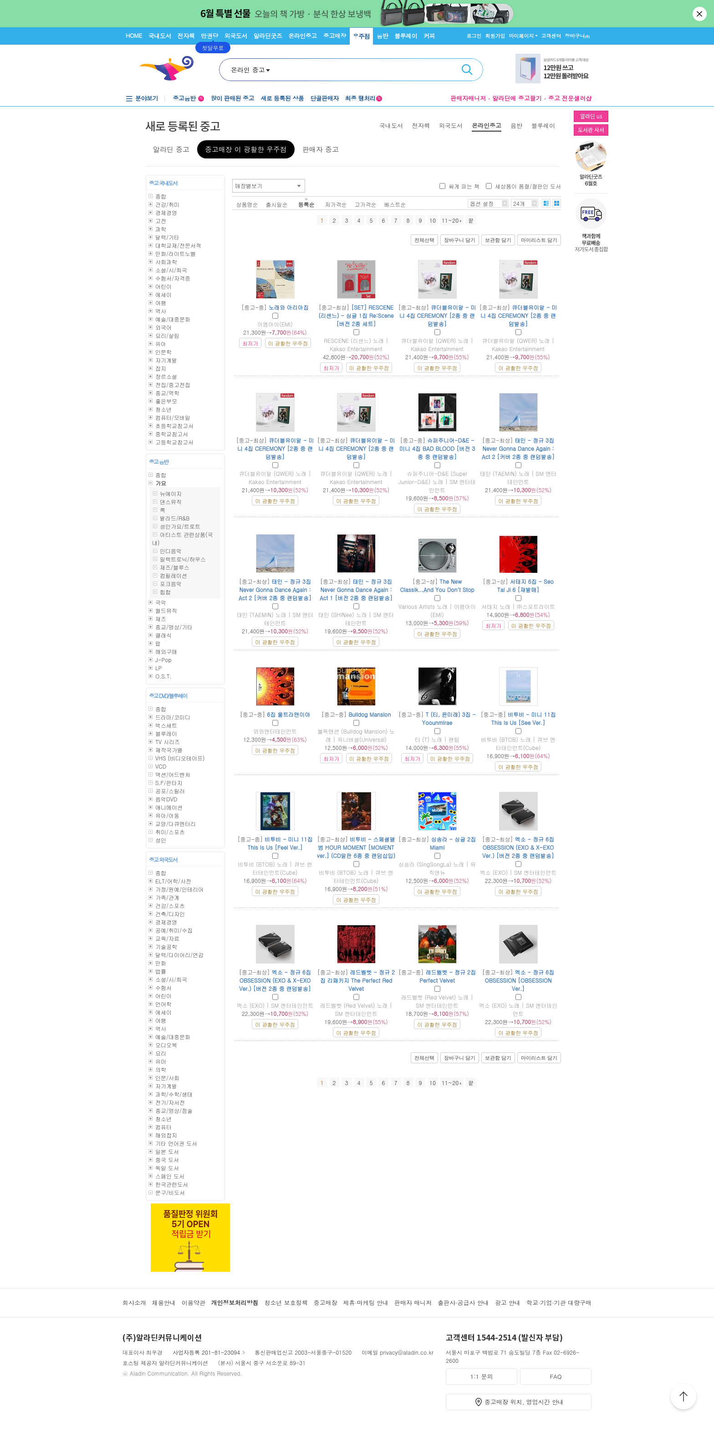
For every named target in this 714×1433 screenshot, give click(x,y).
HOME (134, 35)
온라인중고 (302, 35)
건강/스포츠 (170, 905)
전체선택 (424, 240)
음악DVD (166, 799)
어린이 (163, 286)
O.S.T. (163, 676)
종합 (160, 196)
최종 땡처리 (363, 98)
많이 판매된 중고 (232, 98)
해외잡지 (166, 1135)
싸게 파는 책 (464, 186)
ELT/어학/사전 (173, 881)
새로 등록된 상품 (282, 98)
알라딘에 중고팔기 (516, 98)
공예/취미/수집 (174, 930)
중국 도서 (167, 1159)
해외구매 (166, 651)
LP (158, 668)
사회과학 (166, 261)
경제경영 (166, 212)
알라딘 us (591, 116)
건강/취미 (167, 204)
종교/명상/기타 (174, 627)
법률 (160, 971)
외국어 (163, 327)
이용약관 (193, 1302)
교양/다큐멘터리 (175, 823)
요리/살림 (167, 335)
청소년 (163, 409)
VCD (160, 766)
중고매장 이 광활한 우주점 (246, 149)
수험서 (163, 987)
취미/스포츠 (170, 832)
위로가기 (683, 1398)
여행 (160, 302)
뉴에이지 (171, 493)
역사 (160, 311)
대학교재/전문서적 (178, 245)
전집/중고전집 (172, 384)
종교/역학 (167, 393)
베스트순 (395, 204)
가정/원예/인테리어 (179, 889)
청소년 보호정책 (285, 1302)
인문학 (163, 352)
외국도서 (235, 35)
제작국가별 (169, 750)
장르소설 (166, 376)
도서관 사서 (591, 129)
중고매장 (334, 35)
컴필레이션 (173, 575)
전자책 (186, 35)
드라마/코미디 (172, 717)
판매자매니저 (468, 98)
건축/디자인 (170, 914)
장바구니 (577, 35)
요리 (160, 1053)
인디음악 (171, 551)
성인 (160, 840)
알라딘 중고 (171, 149)
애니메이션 (169, 807)
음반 (382, 35)
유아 (160, 343)
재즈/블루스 (174, 567)
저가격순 (336, 204)
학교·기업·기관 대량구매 (559, 1302)
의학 (160, 1069)
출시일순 (277, 204)
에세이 (163, 294)
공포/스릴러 (170, 791)
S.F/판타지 (169, 782)
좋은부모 (166, 401)
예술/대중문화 (172, 319)
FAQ (555, 1376)
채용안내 (164, 1302)
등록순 (306, 204)
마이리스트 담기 (539, 240)
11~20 (451, 220)
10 (432, 220)
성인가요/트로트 (180, 526)
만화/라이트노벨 (175, 253)
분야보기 (146, 98)
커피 (429, 35)
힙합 (165, 592)
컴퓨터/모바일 (172, 417)
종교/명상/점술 (174, 1110)
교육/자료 (167, 938)
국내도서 (159, 35)
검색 (467, 70)
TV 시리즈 (167, 741)
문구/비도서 (170, 1192)
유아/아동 (167, 815)
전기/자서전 (170, 1102)
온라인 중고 (248, 69)
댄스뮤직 (171, 501)
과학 (160, 229)
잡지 (160, 368)
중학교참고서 (171, 434)
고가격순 (366, 204)
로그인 (474, 35)
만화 (160, 963)
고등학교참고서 (174, 442)
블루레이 (405, 35)
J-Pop (163, 659)
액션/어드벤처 (172, 774)
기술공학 (166, 946)
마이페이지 (521, 35)
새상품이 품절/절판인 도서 (528, 186)
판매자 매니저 (413, 1302)
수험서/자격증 (172, 278)
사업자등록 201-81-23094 (206, 1352)
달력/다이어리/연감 (179, 955)
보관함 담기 (498, 240)
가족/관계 (167, 897)
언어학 (163, 1004)
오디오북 (166, 1045)
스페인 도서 (169, 1176)
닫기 (700, 13)
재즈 (160, 618)
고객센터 (551, 35)
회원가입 (495, 35)
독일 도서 (167, 1168)
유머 (160, 1061)
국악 (160, 602)
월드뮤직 (166, 610)
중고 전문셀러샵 (570, 98)
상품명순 (247, 204)
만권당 (209, 35)
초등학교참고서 (174, 425)
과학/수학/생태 (174, 1094)
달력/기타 (167, 237)
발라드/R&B (174, 518)
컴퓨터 (163, 1127)
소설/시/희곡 (171, 270)
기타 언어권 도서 (176, 1143)
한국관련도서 (171, 1184)
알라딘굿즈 (268, 35)
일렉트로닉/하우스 (183, 559)
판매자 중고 (320, 149)
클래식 (163, 635)
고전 (160, 220)
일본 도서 (167, 1151)
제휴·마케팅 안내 (366, 1302)
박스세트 (166, 725)
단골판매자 (324, 98)
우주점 (361, 36)
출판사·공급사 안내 (463, 1302)
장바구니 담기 (459, 240)
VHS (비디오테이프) (180, 758)
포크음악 (171, 583)
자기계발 (166, 360)
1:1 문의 (481, 1376)
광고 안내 (507, 1302)
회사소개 (134, 1302)
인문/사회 (167, 1077)
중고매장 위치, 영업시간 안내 (524, 1401)
